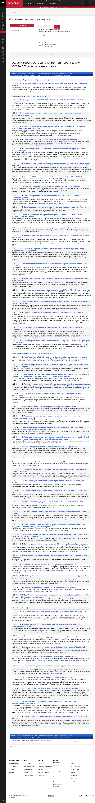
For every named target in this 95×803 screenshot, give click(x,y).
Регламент (12, 769)
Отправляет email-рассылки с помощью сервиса (50, 7)
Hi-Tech (55, 782)
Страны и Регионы (76, 772)
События (41, 775)
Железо (26, 12)
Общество (74, 775)
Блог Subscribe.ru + (29, 766)
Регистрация (12, 766)
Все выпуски (53, 55)
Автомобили (57, 765)
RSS (33, 30)
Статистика (44, 42)
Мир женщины (57, 771)
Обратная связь (28, 775)
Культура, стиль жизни (77, 781)
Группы (42, 2)
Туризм (55, 768)
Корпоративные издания (46, 766)
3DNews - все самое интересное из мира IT (31, 19)
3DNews (45, 37)
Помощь (11, 772)
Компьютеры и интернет (15, 12)
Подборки (54, 2)
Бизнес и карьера (58, 774)
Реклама (41, 763)
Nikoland (91, 795)
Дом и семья (74, 778)
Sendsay (41, 769)
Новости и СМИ (75, 769)
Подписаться (22, 25)
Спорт (72, 763)
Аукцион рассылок (44, 772)
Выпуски (30, 2)
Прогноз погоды (75, 766)
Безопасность (28, 769)
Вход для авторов (14, 763)
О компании (27, 763)
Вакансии (26, 772)
